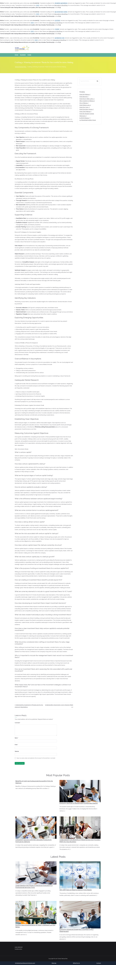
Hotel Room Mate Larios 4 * (87, 98)
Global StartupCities (63, 958)
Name (16, 738)
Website (17, 751)
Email (16, 744)
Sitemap (54, 963)
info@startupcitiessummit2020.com (25, 963)
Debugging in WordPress (61, 5)
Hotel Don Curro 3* (84, 107)
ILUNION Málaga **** (85, 118)
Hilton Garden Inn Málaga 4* (87, 101)
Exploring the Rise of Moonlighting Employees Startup (78, 803)
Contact (98, 963)
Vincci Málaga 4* (84, 103)
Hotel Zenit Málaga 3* (85, 111)
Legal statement (18, 947)
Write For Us (76, 963)
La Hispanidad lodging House (87, 120)
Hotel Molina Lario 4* (85, 105)
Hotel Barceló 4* (84, 96)
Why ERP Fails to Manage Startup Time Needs (75, 890)
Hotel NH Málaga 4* (84, 94)
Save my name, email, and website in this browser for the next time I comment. (36, 758)
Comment (17, 722)
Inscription (23, 55)
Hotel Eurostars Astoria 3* (86, 109)
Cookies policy (18, 949)
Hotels (29, 55)
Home (16, 55)
